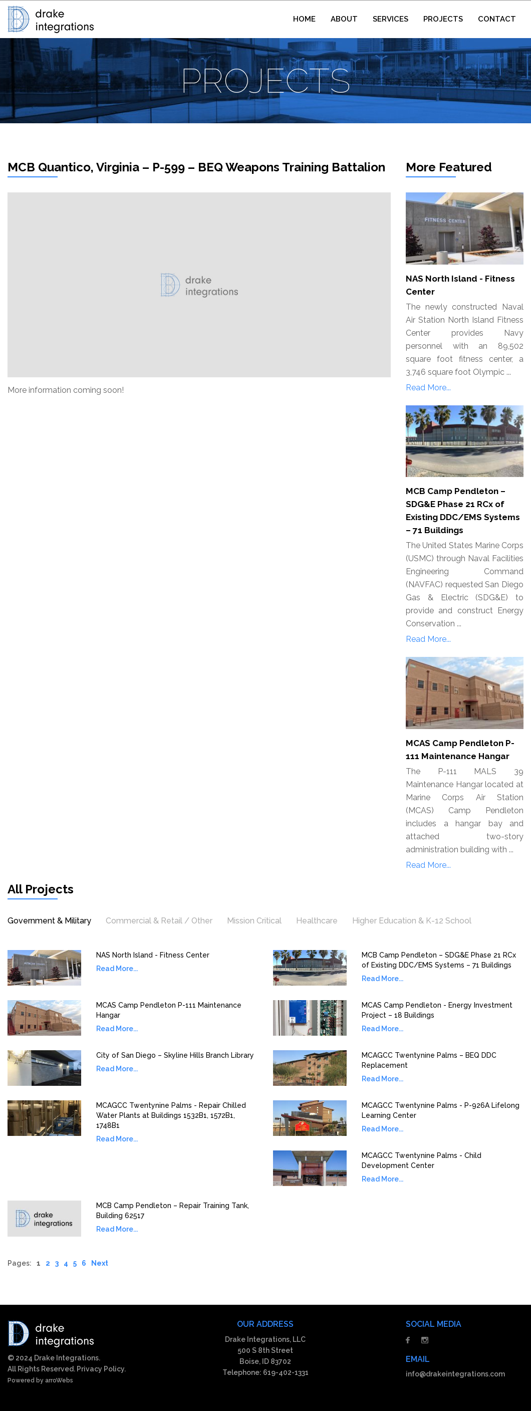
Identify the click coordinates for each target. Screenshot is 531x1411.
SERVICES (390, 19)
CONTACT (497, 19)
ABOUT (344, 19)
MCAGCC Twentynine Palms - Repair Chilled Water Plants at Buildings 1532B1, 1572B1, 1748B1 (171, 1115)
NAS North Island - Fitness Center (152, 955)
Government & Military (49, 920)
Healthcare (317, 920)
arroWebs (59, 1380)
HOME (304, 19)
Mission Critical (254, 920)
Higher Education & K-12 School (411, 920)
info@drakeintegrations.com (455, 1374)
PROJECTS (443, 19)
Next (99, 1263)
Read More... (428, 387)
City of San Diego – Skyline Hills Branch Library (175, 1055)
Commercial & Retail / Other (159, 920)
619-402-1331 (286, 1372)
